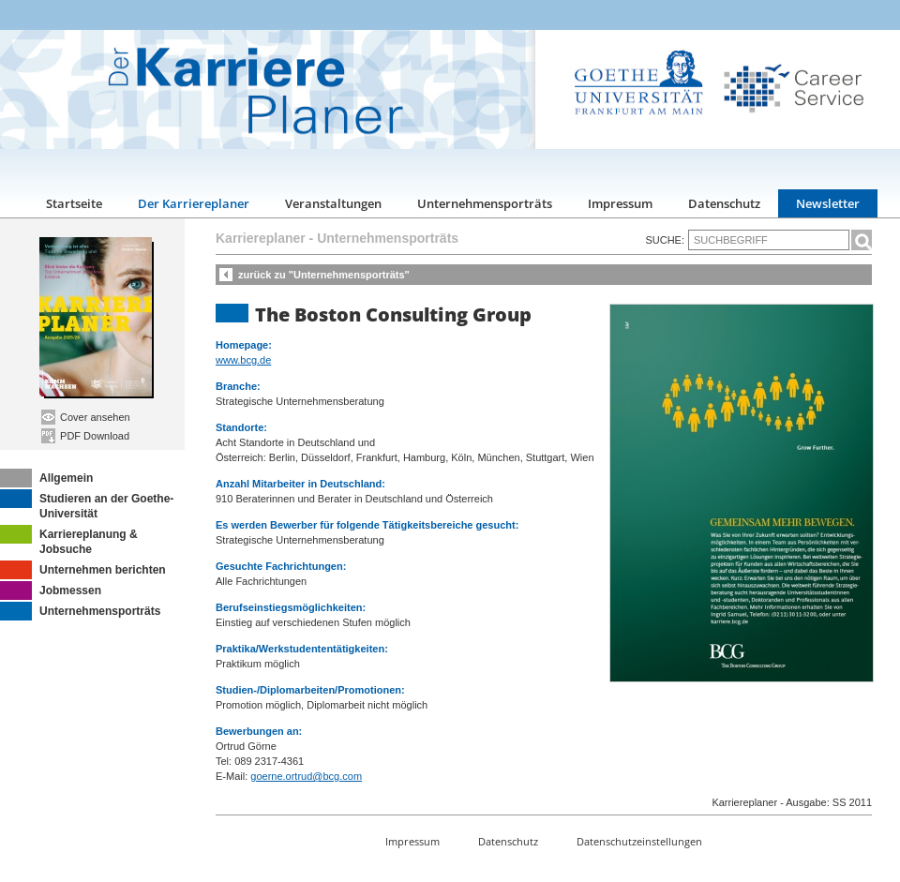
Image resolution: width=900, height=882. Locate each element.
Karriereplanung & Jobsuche (69, 540)
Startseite (74, 203)
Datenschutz (724, 203)
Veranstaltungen (333, 203)
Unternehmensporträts (484, 203)
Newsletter (828, 203)
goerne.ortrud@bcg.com (306, 776)
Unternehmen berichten (83, 570)
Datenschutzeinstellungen (639, 841)
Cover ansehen (85, 417)
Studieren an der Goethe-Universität (86, 504)
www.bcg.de (243, 360)
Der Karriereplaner (193, 203)
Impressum (620, 203)
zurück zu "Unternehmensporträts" (324, 274)
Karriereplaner (261, 238)
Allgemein (46, 478)
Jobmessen (50, 590)
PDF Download (85, 435)
